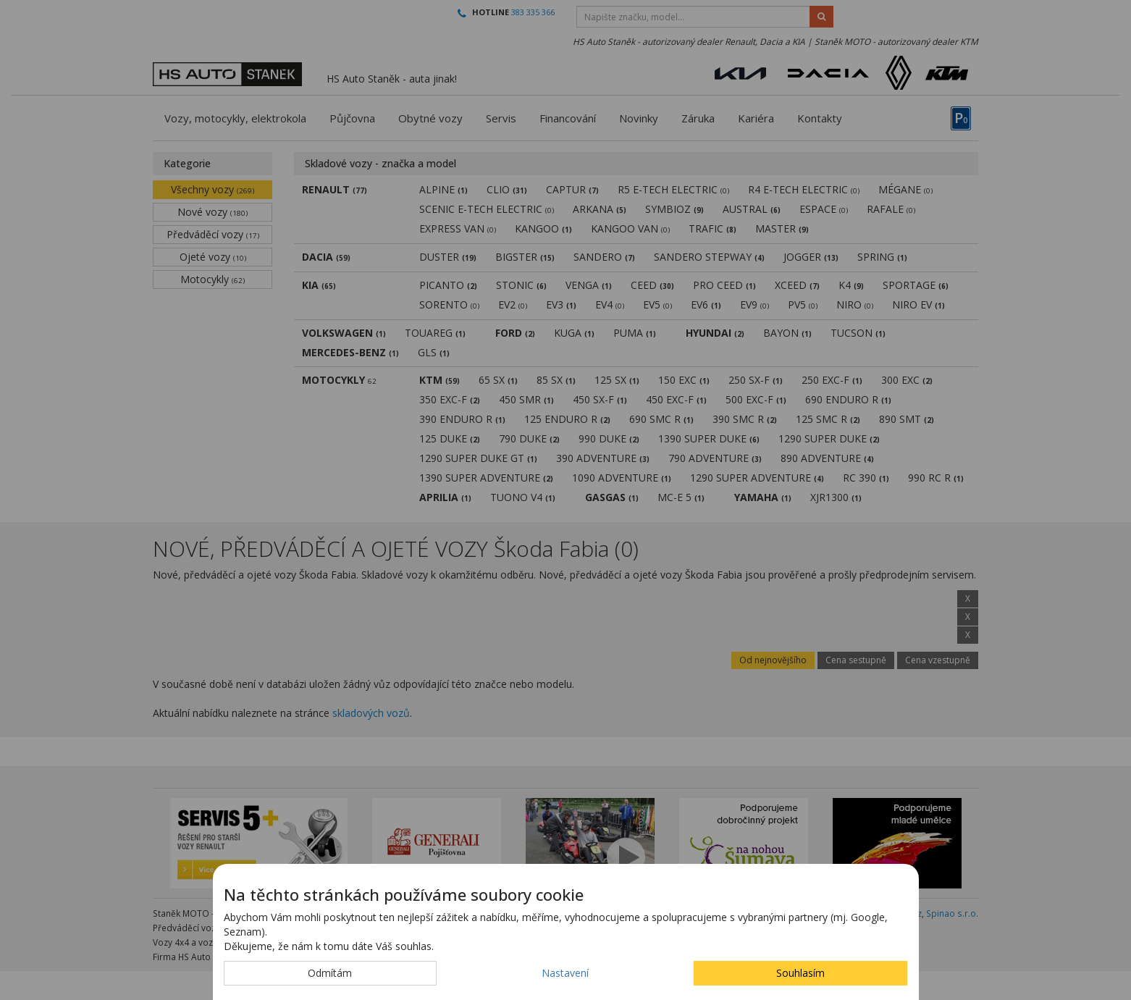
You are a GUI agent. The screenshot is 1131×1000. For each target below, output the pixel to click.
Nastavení (565, 973)
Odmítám (330, 973)
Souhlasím (800, 973)
